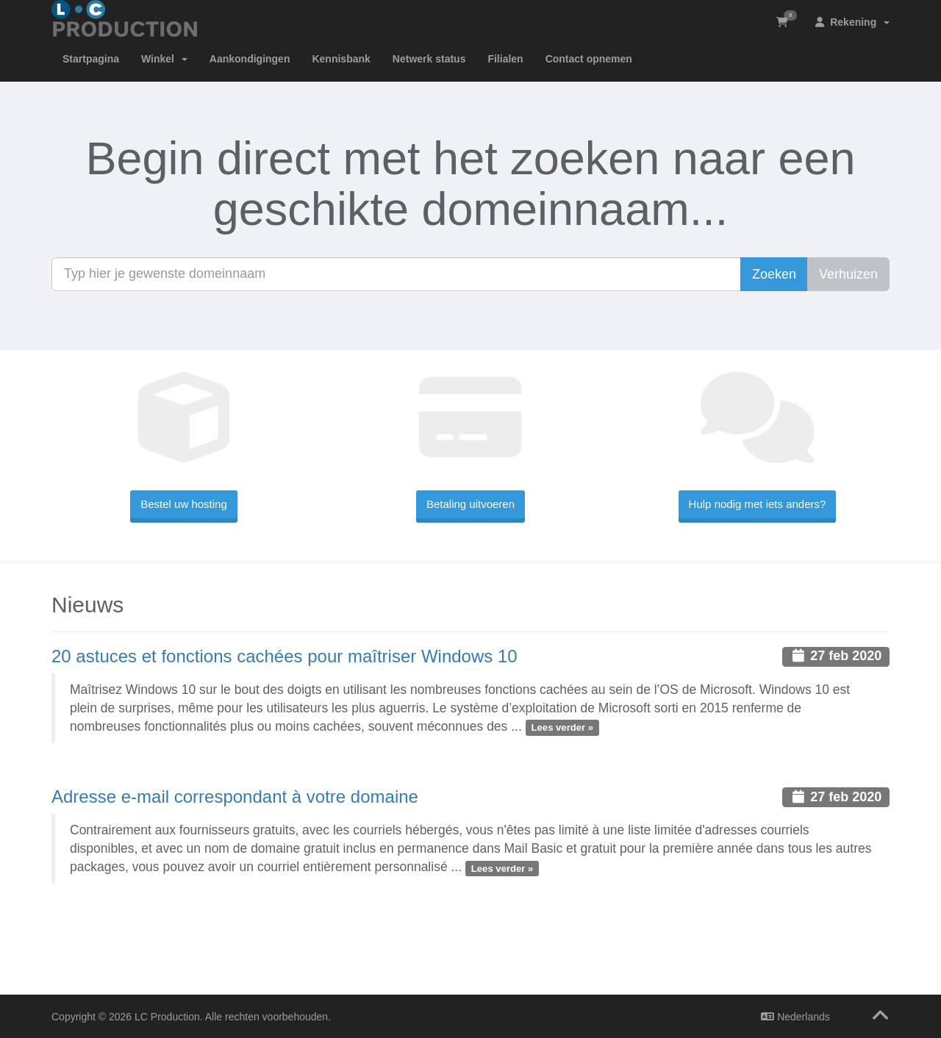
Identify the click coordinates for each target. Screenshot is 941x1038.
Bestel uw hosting (183, 504)
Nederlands (795, 1017)
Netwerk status (429, 59)
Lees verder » (563, 727)
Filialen (505, 59)
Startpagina (90, 59)
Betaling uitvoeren (470, 504)
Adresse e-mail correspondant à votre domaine (234, 796)
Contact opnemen (588, 59)
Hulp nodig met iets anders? (757, 504)
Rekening (852, 22)
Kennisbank (341, 59)
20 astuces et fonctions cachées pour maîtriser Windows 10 (284, 656)
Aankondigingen (250, 59)
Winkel (164, 59)
